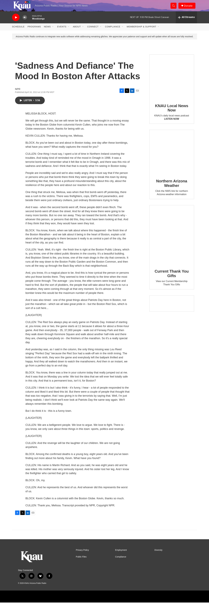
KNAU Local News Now (171, 112)
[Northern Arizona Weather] (171, 156)
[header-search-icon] (174, 8)
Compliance (112, 31)
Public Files (81, 561)
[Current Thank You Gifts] (171, 239)
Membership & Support (141, 31)
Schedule (18, 31)
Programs (34, 31)
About (77, 31)
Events (61, 31)
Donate (189, 7)
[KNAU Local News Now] (171, 81)
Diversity (158, 554)
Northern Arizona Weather (171, 187)
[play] (15, 21)
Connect (93, 31)
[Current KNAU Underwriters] (171, 308)
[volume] (24, 21)
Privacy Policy (82, 554)
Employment (121, 554)
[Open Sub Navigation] (53, 31)
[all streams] (186, 22)
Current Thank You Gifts (172, 278)
